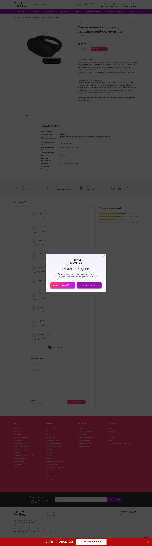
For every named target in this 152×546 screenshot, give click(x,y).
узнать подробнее (91, 542)
